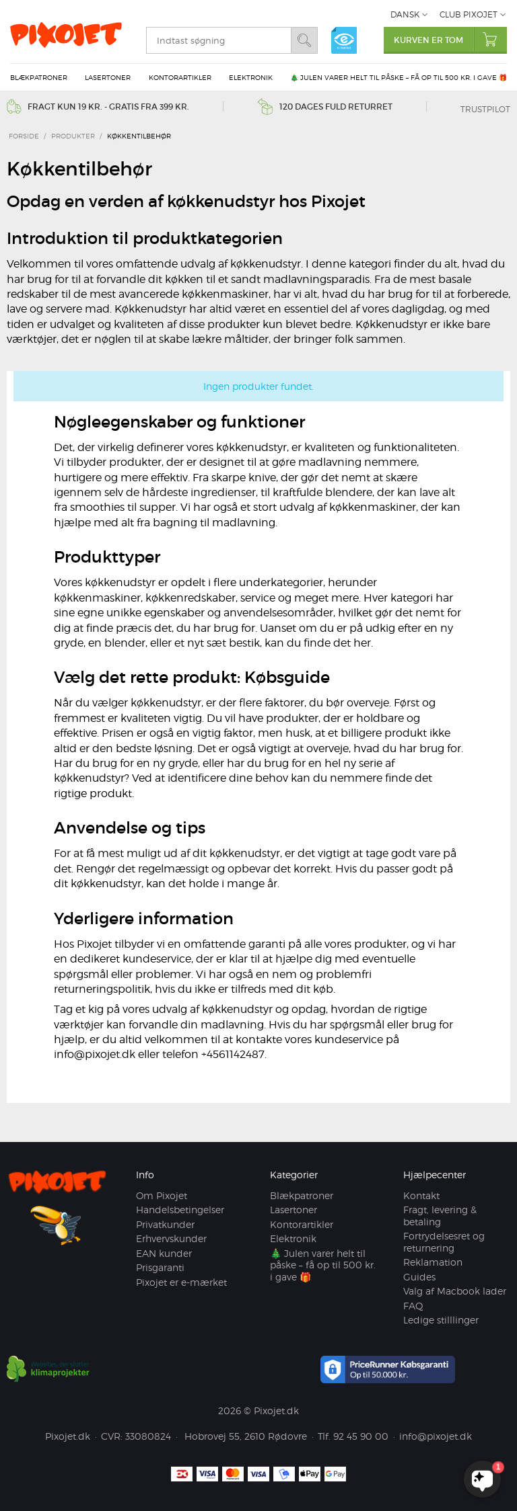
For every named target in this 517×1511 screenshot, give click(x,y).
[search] (218, 40)
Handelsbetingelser (180, 1209)
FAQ (413, 1305)
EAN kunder (164, 1253)
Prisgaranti (160, 1267)
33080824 (148, 1436)
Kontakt (421, 1195)
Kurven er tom (450, 39)
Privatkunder (165, 1224)
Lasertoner (108, 77)
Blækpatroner (38, 77)
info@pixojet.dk (435, 1436)
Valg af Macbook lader (454, 1291)
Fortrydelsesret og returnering (444, 1242)
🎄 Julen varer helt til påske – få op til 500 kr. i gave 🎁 (398, 77)
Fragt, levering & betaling (440, 1215)
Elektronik (251, 77)
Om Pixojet (161, 1195)
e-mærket (344, 40)
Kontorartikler (180, 77)
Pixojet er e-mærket (181, 1282)
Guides (419, 1276)
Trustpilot (485, 109)
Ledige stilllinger (441, 1319)
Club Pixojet (468, 14)
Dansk (404, 14)
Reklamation (432, 1262)
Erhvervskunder (171, 1238)
